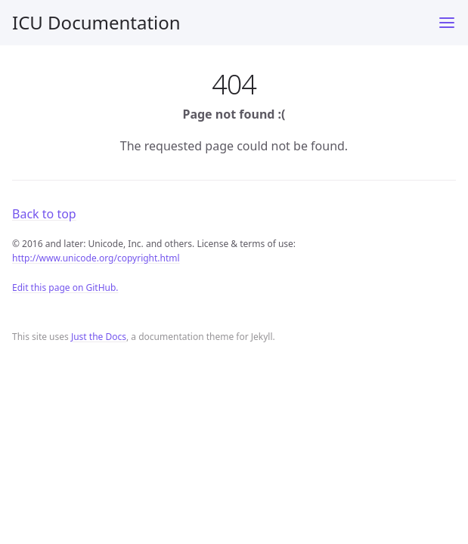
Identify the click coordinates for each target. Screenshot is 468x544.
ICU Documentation (96, 22)
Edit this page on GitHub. (65, 287)
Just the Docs (98, 336)
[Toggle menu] (447, 22)
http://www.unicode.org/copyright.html (96, 258)
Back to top (44, 214)
